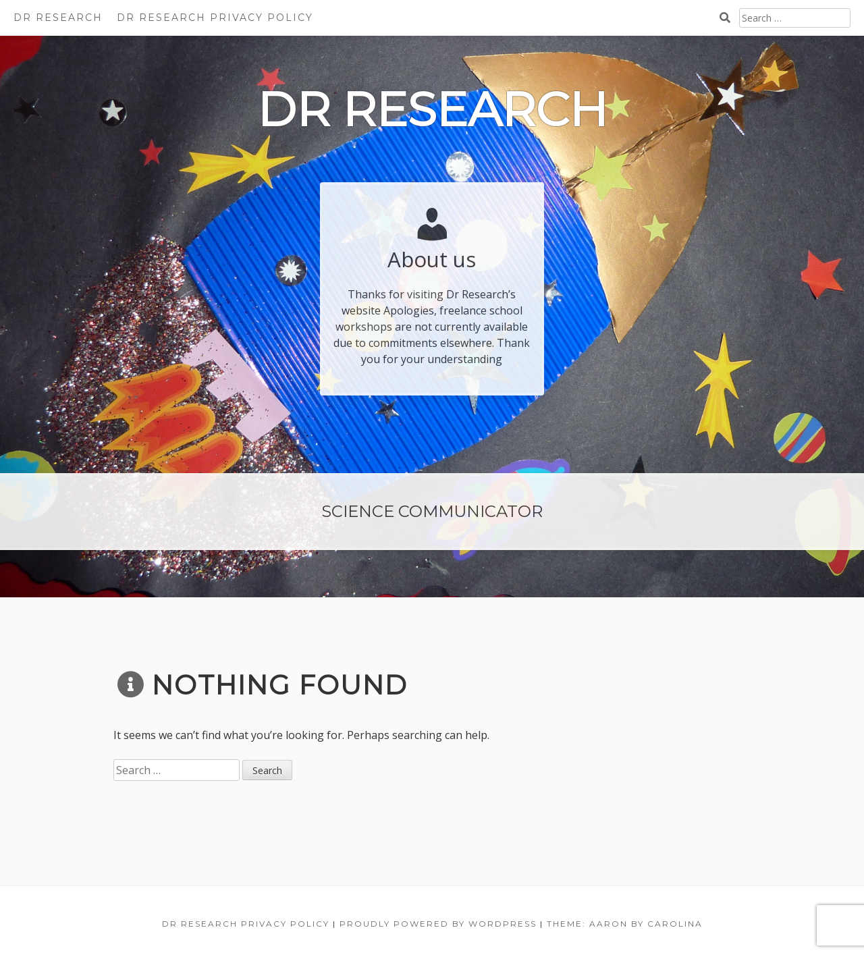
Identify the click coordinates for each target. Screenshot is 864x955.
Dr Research (58, 17)
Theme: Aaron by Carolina (625, 924)
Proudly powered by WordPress (438, 924)
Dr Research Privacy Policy (215, 17)
